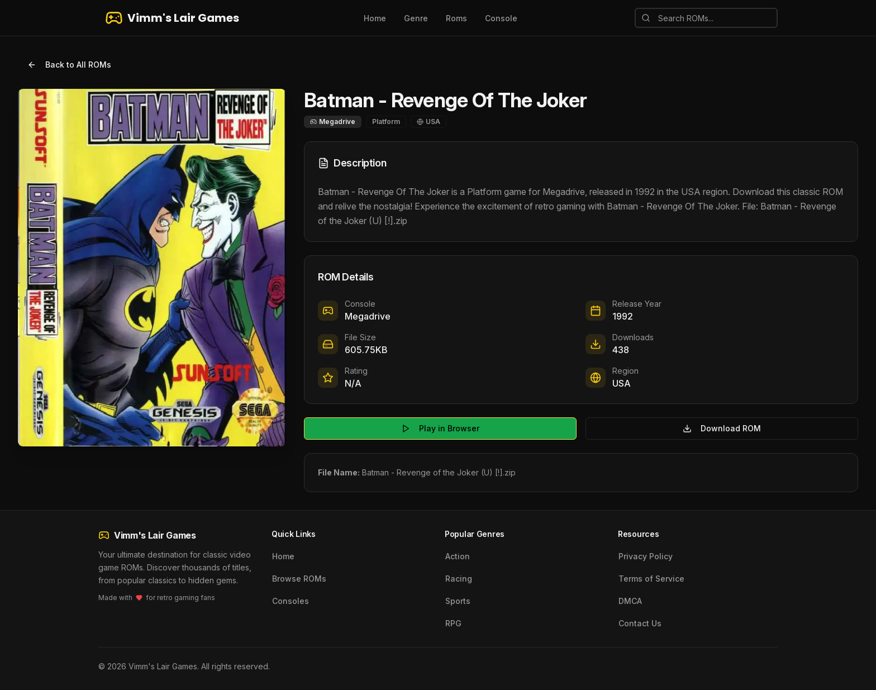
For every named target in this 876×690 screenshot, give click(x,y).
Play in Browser (440, 428)
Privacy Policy (645, 556)
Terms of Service (651, 578)
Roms (456, 18)
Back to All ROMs (69, 64)
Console (501, 18)
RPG (453, 623)
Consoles (290, 601)
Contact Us (639, 623)
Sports (457, 601)
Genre (416, 18)
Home (375, 18)
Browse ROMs (299, 578)
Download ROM (722, 428)
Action (457, 556)
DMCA (630, 601)
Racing (458, 578)
